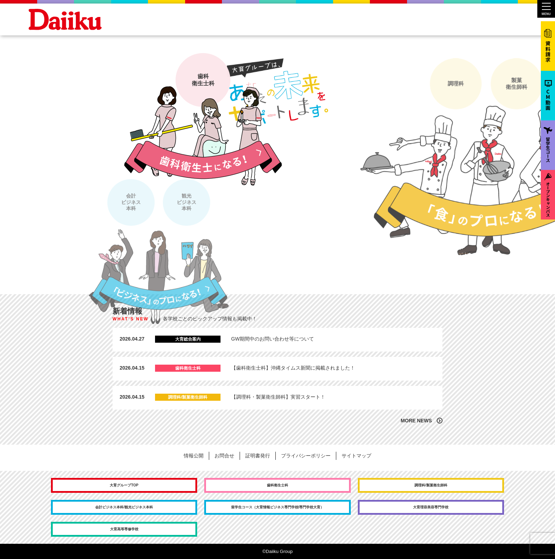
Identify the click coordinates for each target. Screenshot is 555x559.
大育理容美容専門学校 (430, 507)
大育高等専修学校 (124, 529)
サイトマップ (356, 455)
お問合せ (224, 455)
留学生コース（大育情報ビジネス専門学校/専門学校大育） (277, 507)
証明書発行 (257, 455)
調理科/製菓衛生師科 (430, 485)
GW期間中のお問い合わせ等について (272, 339)
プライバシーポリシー (306, 455)
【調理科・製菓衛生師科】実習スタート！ (278, 397)
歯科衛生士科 (277, 485)
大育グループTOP (124, 485)
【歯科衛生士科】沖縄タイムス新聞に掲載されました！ (293, 368)
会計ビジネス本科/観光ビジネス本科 (124, 507)
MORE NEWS (416, 420)
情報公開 (194, 455)
